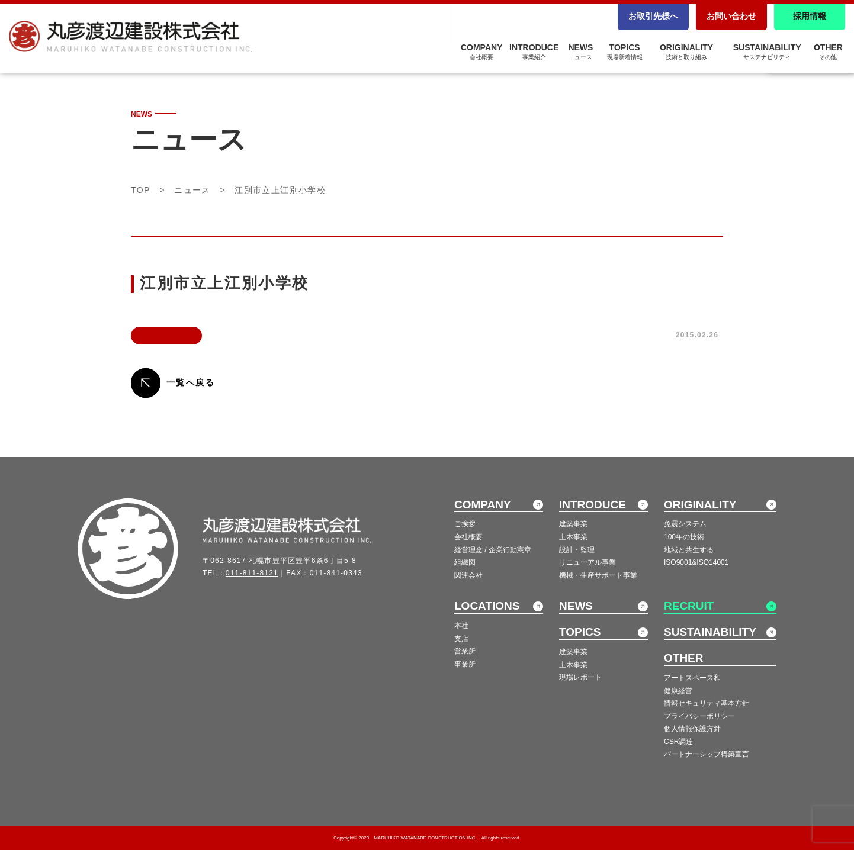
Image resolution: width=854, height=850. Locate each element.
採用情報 (809, 16)
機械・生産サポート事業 (598, 575)
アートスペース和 (692, 678)
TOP (140, 190)
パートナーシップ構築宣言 (706, 754)
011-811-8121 (252, 573)
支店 (461, 639)
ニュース (192, 190)
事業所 (465, 664)
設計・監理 (577, 550)
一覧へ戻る (190, 382)
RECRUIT (689, 606)
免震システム (685, 524)
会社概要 (468, 537)
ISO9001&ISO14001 (696, 562)
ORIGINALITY (686, 51)
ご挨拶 (465, 524)
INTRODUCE (533, 51)
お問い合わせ (731, 16)
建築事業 (573, 524)
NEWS (580, 51)
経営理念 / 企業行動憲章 (492, 550)
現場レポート (580, 677)
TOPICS (625, 51)
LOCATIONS (486, 606)
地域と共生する (689, 550)
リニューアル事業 (587, 562)
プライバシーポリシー (699, 716)
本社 (461, 626)
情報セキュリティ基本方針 (706, 703)
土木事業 (573, 537)
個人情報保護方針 (692, 729)
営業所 (465, 651)
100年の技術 (684, 537)
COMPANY (482, 51)
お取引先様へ (653, 16)
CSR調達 (678, 742)
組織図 (465, 562)
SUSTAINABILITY (767, 51)
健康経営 (678, 691)
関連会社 (468, 575)
